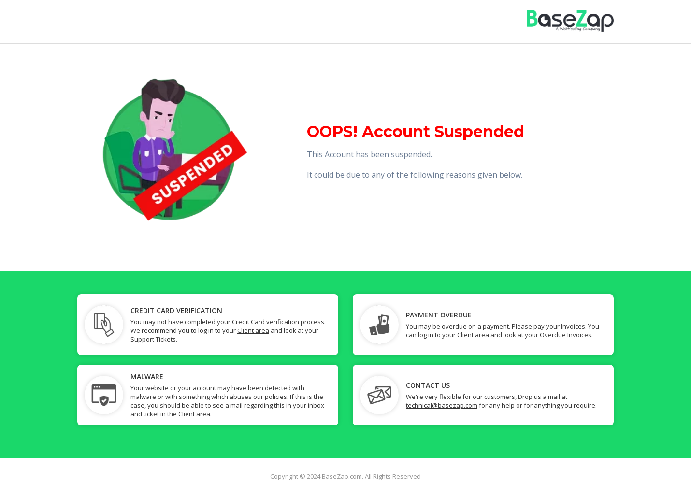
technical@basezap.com (441, 405)
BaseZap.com (342, 476)
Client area (253, 330)
